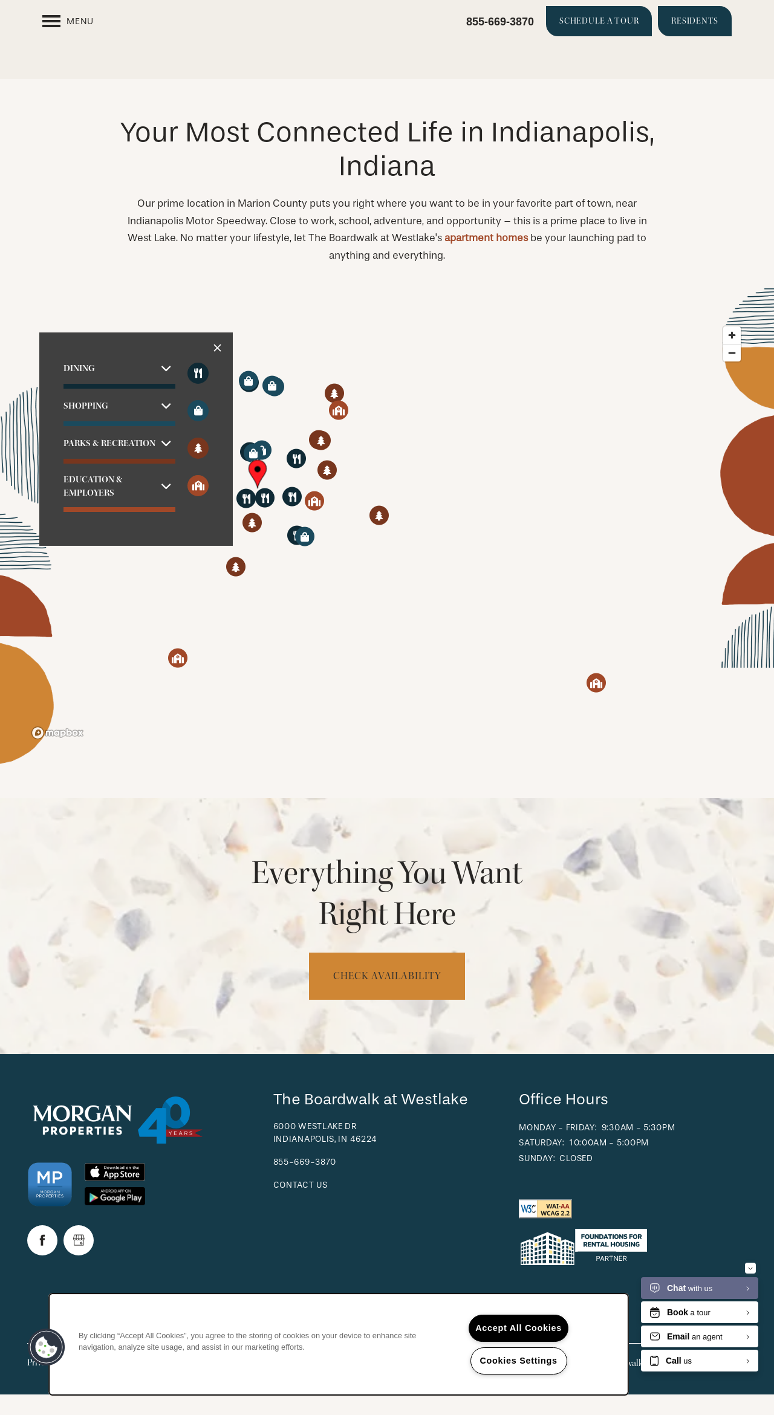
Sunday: (537, 1179)
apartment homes (486, 258)
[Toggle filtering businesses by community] (198, 506)
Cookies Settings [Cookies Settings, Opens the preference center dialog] (518, 1360)
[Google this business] (78, 1261)
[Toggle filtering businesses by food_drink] (198, 393)
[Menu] (68, 21)
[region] (387, 552)
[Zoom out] (732, 373)
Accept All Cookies (518, 1328)
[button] (599, 21)
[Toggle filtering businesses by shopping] (198, 431)
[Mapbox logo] (57, 753)
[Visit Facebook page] (42, 1261)
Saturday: (541, 1163)
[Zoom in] (732, 355)
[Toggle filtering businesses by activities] (198, 468)
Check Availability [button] (386, 996)
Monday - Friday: (558, 1148)
